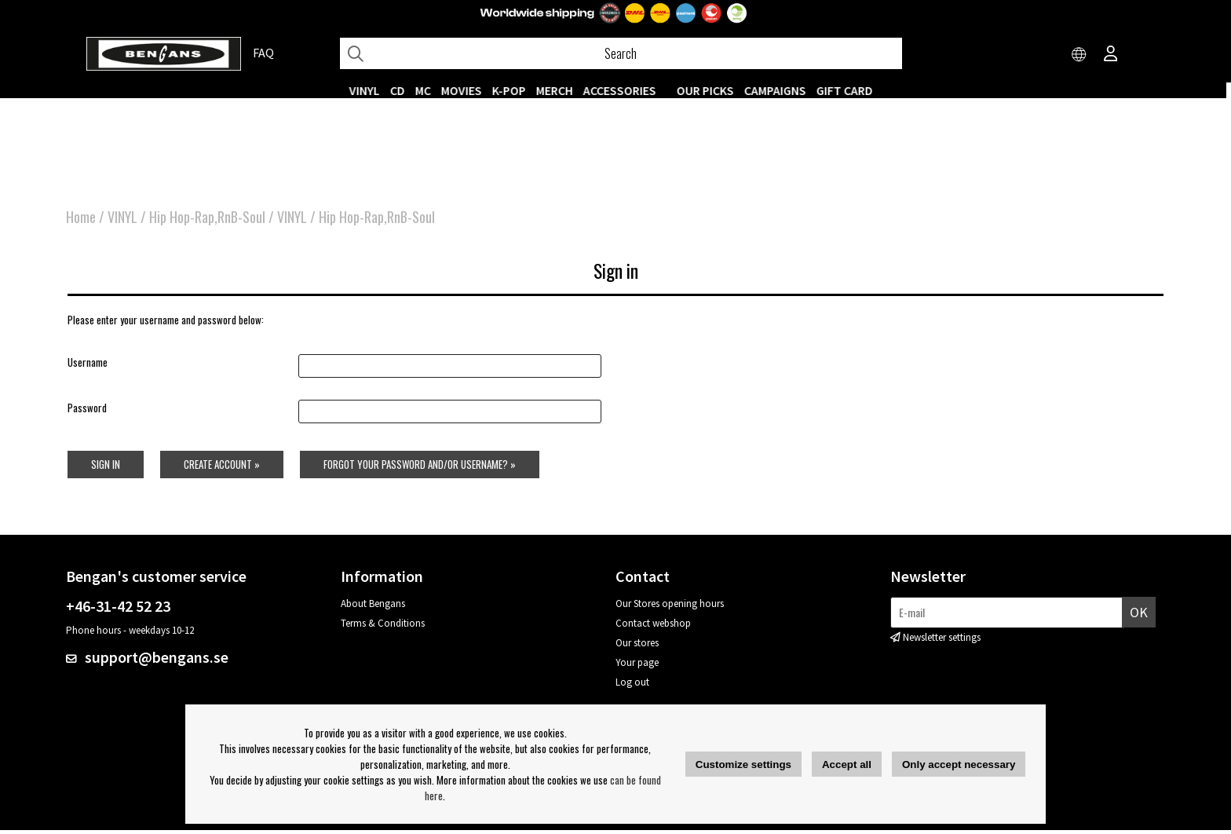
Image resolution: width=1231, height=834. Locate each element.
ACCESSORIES (624, 90)
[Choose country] (1079, 55)
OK (1139, 615)
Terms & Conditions (383, 627)
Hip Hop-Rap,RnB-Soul (207, 220)
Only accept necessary (958, 764)
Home (81, 220)
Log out (632, 686)
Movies (466, 90)
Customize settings (743, 764)
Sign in (104, 467)
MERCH (559, 90)
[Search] (621, 53)
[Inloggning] (1111, 55)
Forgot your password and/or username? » (420, 467)
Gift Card (849, 90)
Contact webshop (653, 627)
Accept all (846, 764)
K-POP (514, 90)
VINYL (369, 90)
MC (428, 90)
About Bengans (373, 607)
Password (85, 411)
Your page (637, 666)
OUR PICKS (710, 90)
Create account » (221, 467)
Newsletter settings (942, 641)
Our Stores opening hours (670, 607)
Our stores (637, 646)
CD (402, 90)
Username (86, 366)
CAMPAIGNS (780, 90)
